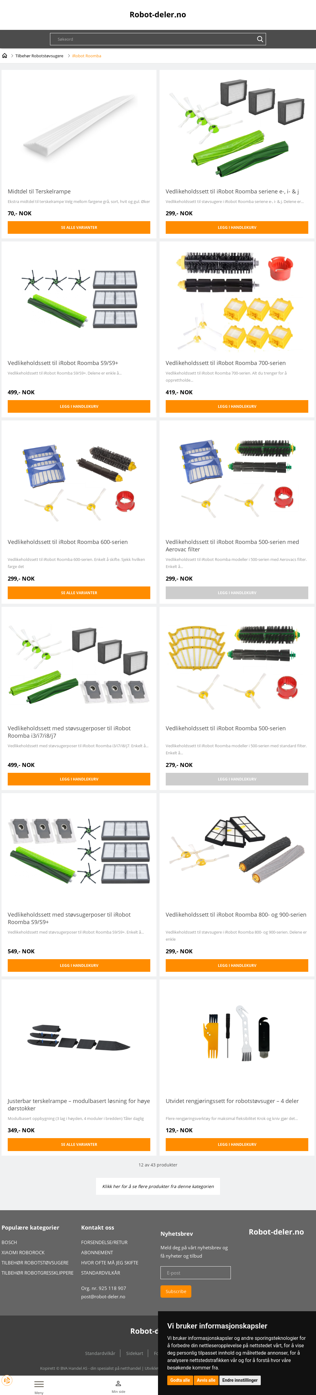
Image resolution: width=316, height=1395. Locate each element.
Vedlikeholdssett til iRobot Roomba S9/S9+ (63, 363)
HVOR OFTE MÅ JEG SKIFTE (109, 1262)
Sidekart (134, 1353)
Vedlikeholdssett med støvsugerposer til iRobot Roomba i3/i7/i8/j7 (69, 731)
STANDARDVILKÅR (100, 1273)
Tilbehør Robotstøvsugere (39, 56)
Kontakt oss (97, 1227)
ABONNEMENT (97, 1252)
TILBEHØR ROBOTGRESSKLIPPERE (37, 1273)
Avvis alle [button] (206, 1380)
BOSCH (9, 1242)
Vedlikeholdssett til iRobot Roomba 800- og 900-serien (236, 914)
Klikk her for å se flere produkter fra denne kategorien (158, 1186)
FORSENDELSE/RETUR (104, 1242)
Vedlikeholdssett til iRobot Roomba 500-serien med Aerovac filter (232, 545)
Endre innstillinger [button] (240, 1380)
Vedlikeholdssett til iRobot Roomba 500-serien (226, 728)
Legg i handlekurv (237, 227)
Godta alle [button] (180, 1380)
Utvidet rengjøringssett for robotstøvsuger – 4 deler (232, 1101)
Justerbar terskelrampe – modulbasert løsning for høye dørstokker (79, 1104)
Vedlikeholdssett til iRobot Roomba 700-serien (226, 363)
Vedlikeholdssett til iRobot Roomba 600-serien (68, 541)
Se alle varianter (79, 227)
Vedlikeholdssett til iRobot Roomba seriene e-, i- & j (232, 191)
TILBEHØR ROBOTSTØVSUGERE (35, 1262)
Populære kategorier (30, 1227)
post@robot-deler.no (103, 1296)
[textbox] (161, 39)
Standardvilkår (100, 1353)
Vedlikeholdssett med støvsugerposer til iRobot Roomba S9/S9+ (69, 918)
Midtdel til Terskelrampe (39, 191)
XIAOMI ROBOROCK (23, 1252)
